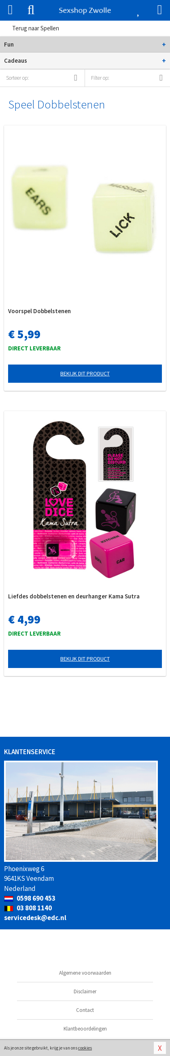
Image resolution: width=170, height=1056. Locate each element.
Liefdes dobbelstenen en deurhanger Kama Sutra (74, 596)
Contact (85, 1010)
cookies (85, 1048)
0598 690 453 (29, 898)
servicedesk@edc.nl (35, 917)
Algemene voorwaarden (85, 972)
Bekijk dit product (85, 373)
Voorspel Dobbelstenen (39, 311)
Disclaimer (85, 991)
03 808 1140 (28, 907)
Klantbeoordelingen (85, 1028)
